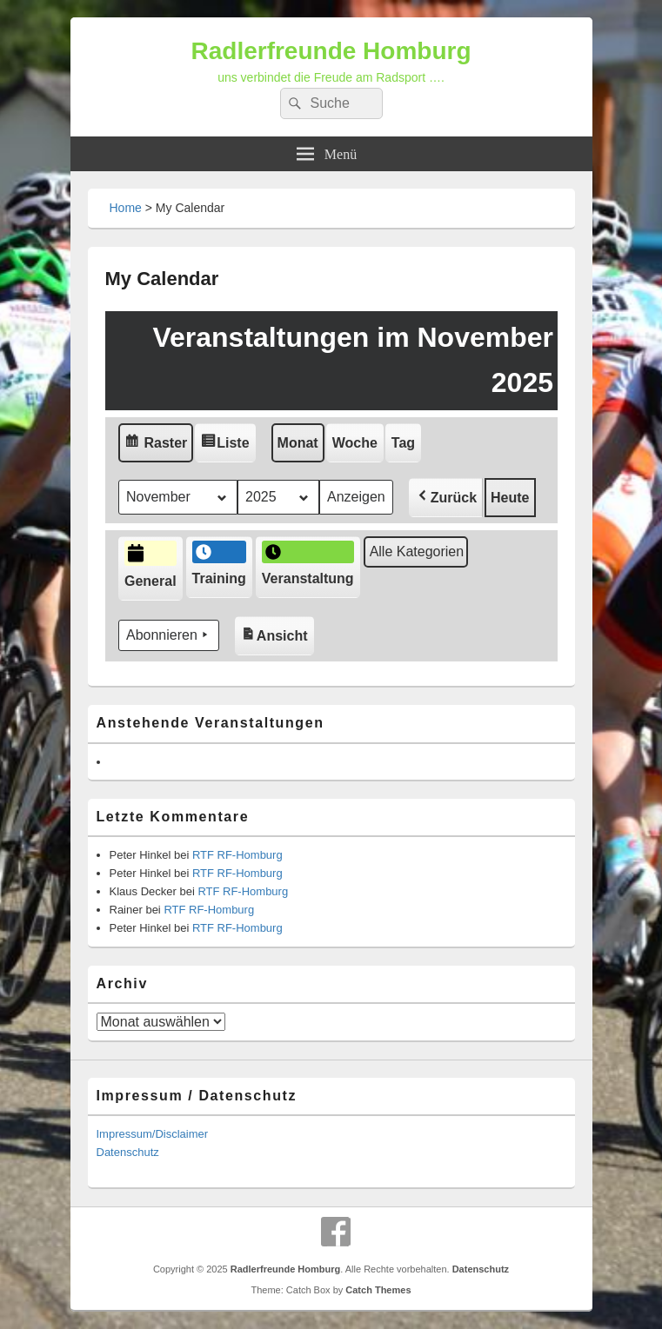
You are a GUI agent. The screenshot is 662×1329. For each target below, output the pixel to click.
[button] (445, 497)
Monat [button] (297, 442)
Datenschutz (128, 1152)
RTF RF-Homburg (237, 854)
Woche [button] (354, 442)
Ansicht (276, 631)
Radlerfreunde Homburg (331, 50)
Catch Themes (378, 1290)
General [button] (150, 565)
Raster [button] (158, 444)
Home (126, 208)
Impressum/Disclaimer (153, 1133)
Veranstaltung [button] (307, 564)
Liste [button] (228, 444)
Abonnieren (168, 636)
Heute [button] (510, 497)
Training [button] (218, 564)
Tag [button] (402, 442)
